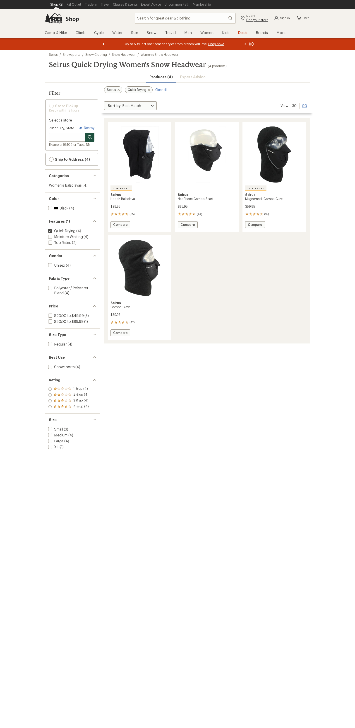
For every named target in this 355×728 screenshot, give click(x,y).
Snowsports (71, 54)
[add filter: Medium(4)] (57, 435)
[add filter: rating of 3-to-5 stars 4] (68, 395)
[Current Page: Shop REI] (56, 4)
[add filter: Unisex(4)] (56, 265)
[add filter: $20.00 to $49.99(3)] (65, 315)
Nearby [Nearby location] (86, 128)
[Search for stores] (89, 137)
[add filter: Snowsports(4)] (60, 367)
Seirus (53, 54)
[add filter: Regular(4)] (57, 344)
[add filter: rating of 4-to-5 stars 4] (68, 389)
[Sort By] (130, 105)
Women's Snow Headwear (160, 54)
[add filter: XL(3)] (53, 447)
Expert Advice (193, 77)
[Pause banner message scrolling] (251, 44)
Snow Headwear (124, 54)
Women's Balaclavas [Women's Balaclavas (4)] (65, 185)
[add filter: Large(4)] (55, 441)
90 (304, 105)
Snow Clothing (96, 54)
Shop (72, 18)
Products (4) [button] (161, 77)
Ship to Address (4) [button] (69, 159)
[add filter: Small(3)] (55, 429)
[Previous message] (103, 44)
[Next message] (245, 44)
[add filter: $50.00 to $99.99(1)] (65, 321)
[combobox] (185, 18)
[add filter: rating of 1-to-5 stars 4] (68, 407)
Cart (302, 18)
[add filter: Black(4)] (57, 208)
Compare (120, 225)
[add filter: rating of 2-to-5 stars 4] (68, 401)
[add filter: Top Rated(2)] (59, 242)
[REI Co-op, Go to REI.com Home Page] (53, 18)
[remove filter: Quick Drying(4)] (61, 231)
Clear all (161, 90)
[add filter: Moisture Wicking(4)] (65, 236)
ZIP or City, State (61, 128)
